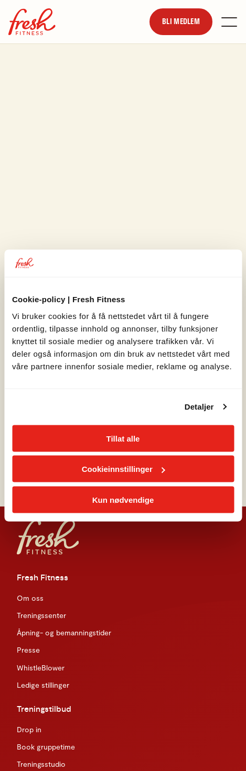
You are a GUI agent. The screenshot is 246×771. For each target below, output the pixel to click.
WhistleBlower (41, 667)
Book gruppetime (46, 746)
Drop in (29, 729)
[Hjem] (32, 21)
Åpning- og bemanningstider (64, 632)
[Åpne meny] (229, 22)
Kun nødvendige (123, 499)
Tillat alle (123, 438)
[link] (180, 21)
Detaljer (199, 406)
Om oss (30, 597)
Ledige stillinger (43, 684)
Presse (28, 649)
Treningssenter (41, 615)
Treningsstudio (41, 763)
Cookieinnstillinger (123, 469)
